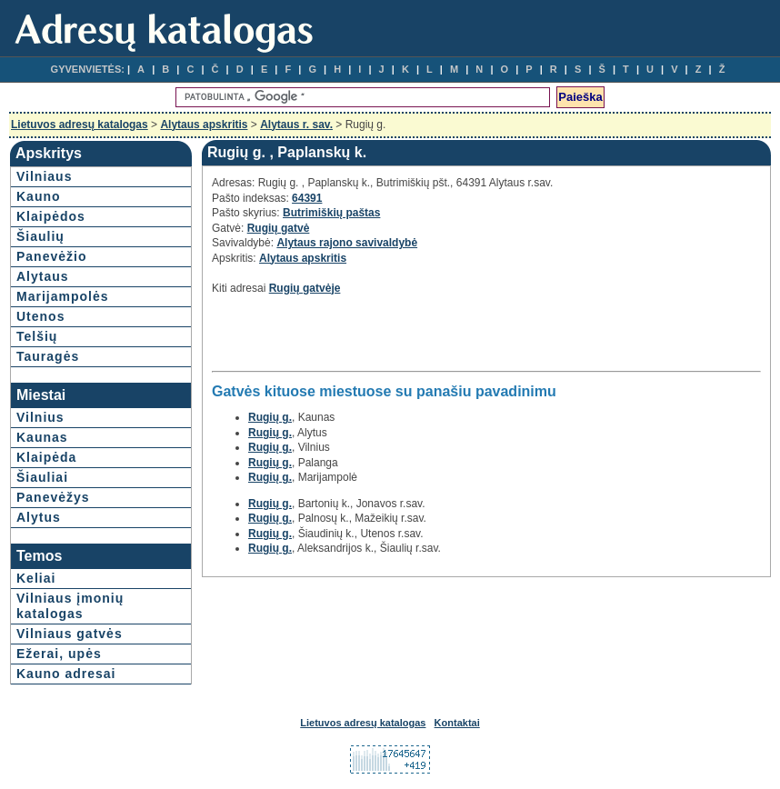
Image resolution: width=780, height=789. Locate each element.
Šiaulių (40, 236)
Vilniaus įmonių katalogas (70, 606)
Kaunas (42, 437)
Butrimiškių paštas (331, 212)
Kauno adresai (65, 673)
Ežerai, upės (59, 653)
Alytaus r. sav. (296, 124)
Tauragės (47, 356)
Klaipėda (46, 457)
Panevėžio (51, 256)
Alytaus (42, 276)
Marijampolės (62, 296)
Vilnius (40, 417)
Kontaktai (457, 722)
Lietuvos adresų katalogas (79, 124)
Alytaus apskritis (203, 124)
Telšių (36, 336)
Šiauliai (42, 477)
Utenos (40, 316)
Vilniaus (44, 176)
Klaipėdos (50, 216)
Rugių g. (270, 417)
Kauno (38, 196)
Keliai (35, 578)
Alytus (38, 517)
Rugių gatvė (278, 228)
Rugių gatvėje (305, 288)
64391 (307, 198)
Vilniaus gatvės (69, 633)
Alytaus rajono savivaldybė (346, 242)
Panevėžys (53, 497)
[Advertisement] (424, 338)
